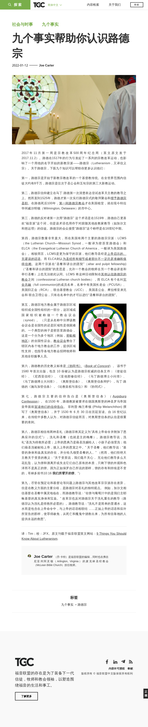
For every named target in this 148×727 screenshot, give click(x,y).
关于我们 (115, 4)
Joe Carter (46, 65)
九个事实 (50, 24)
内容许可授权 (117, 668)
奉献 (136, 4)
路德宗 (82, 604)
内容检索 (93, 4)
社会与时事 (22, 24)
